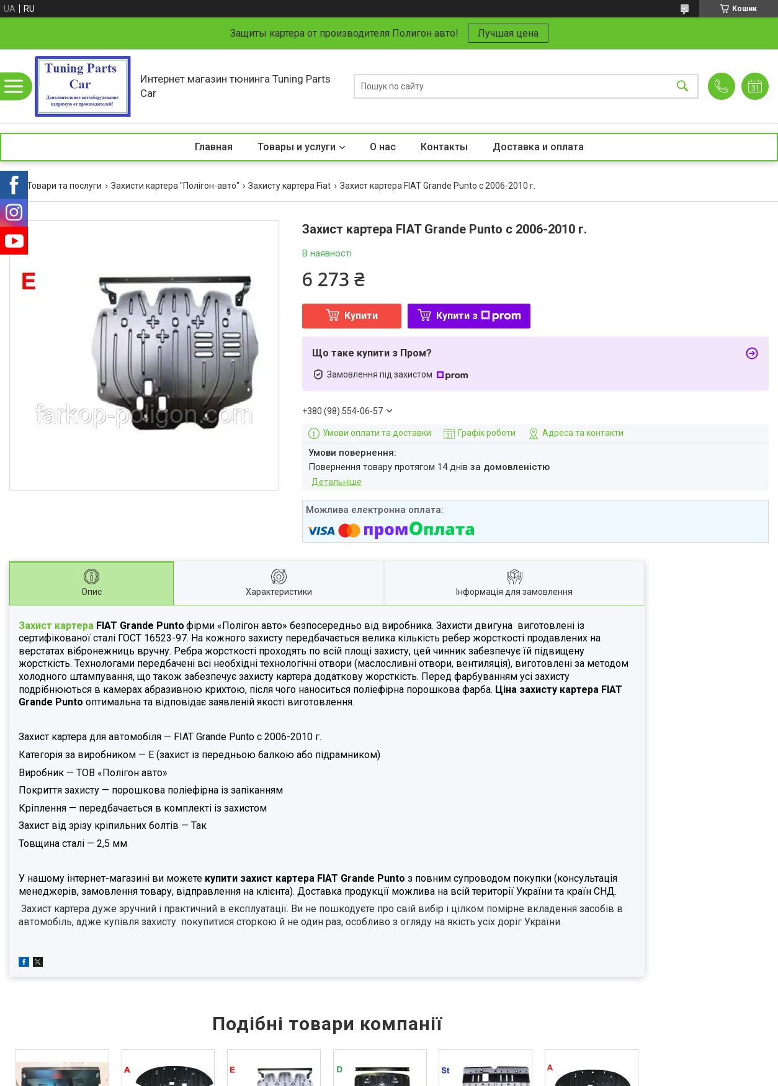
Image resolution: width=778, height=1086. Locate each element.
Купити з (478, 316)
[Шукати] (682, 86)
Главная (214, 147)
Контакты (444, 147)
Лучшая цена (508, 33)
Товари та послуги (64, 186)
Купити (361, 316)
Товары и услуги (296, 147)
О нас (383, 147)
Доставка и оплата (538, 147)
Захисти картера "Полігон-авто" (175, 186)
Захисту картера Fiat (289, 186)
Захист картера (57, 625)
